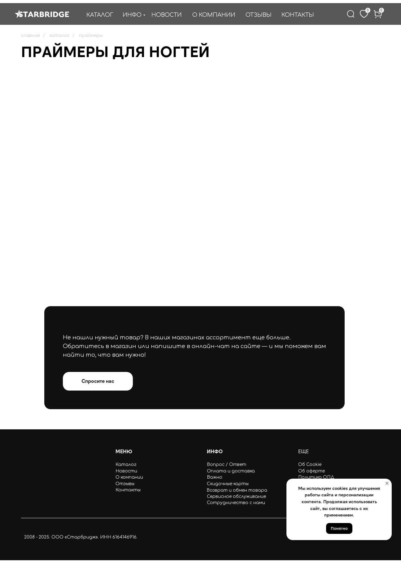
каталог (59, 35)
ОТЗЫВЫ (259, 15)
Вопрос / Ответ (226, 464)
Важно (214, 477)
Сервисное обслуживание (236, 496)
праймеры (90, 35)
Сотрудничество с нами (236, 502)
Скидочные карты (228, 483)
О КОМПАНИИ (213, 15)
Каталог (126, 464)
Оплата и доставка (231, 471)
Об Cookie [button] (309, 464)
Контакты (128, 490)
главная (30, 35)
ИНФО (132, 15)
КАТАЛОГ (99, 15)
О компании (129, 477)
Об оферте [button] (311, 471)
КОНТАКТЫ (297, 15)
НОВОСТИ (166, 15)
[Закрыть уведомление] (387, 483)
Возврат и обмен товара (237, 490)
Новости (126, 471)
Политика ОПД (316, 477)
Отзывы (125, 483)
